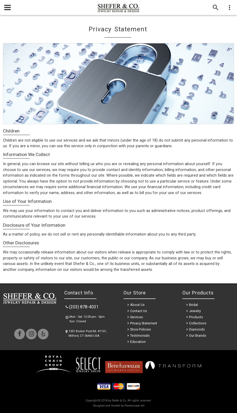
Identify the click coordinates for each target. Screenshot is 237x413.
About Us (137, 305)
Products (196, 317)
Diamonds (197, 329)
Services (136, 317)
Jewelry (195, 311)
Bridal (193, 305)
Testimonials (140, 336)
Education (138, 342)
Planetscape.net (134, 405)
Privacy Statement (143, 323)
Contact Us (138, 311)
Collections (197, 323)
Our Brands (197, 336)
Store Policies (140, 329)
